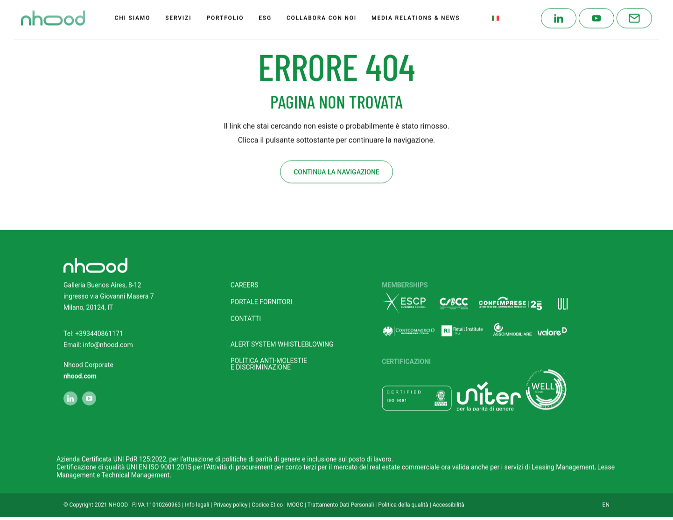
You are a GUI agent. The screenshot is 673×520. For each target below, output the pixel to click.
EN (606, 498)
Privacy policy (230, 498)
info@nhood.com (108, 338)
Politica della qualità (403, 498)
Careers (245, 279)
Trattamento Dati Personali (341, 498)
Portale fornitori (261, 295)
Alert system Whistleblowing (282, 338)
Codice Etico (267, 498)
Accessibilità (448, 498)
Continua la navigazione (336, 165)
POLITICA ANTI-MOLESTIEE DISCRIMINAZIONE (269, 358)
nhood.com (80, 369)
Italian (507, 11)
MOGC (295, 498)
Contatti (246, 312)
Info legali (197, 498)
